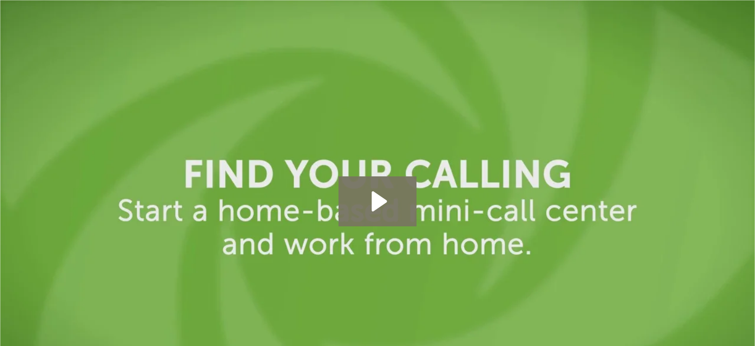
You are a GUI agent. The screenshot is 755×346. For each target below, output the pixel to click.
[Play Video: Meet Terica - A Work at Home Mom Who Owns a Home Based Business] (377, 201)
